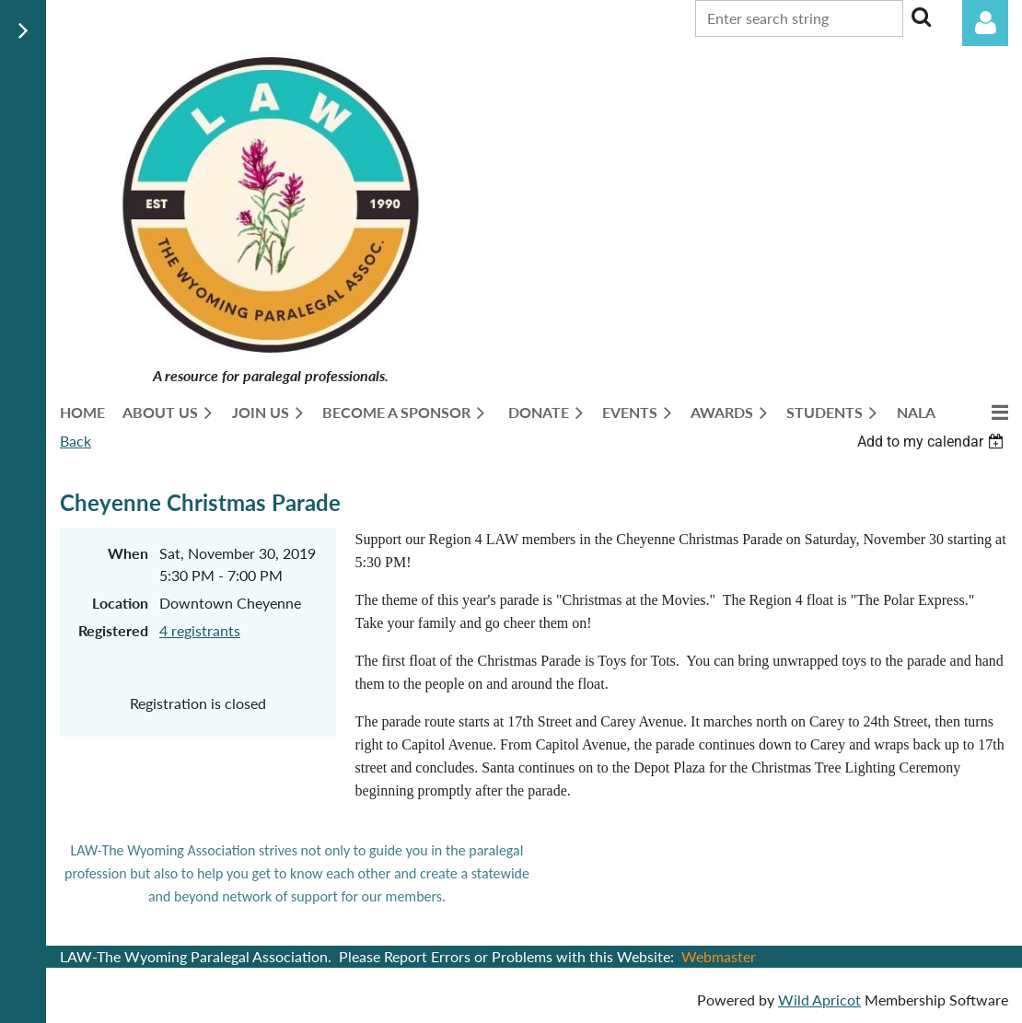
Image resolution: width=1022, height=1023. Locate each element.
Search (920, 16)
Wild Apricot (819, 999)
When (128, 553)
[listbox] (932, 441)
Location (120, 602)
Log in (985, 23)
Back (75, 440)
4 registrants (199, 630)
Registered (113, 630)
